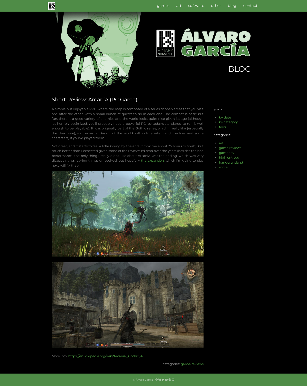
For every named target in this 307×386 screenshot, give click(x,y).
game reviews (230, 148)
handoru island (231, 162)
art (178, 5)
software (196, 5)
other (216, 5)
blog (232, 5)
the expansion (152, 160)
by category (228, 122)
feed (222, 127)
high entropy (229, 157)
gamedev (226, 153)
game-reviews (192, 364)
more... (224, 167)
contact (250, 5)
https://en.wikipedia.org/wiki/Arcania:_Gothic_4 (105, 356)
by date (225, 117)
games (163, 5)
